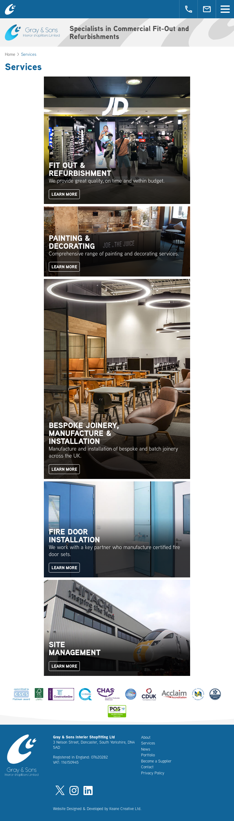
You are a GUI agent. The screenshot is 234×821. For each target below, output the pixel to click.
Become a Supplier (156, 761)
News (145, 749)
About (146, 737)
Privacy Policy (152, 772)
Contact (147, 766)
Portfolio (148, 754)
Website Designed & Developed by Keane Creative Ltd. (97, 808)
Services (148, 743)
